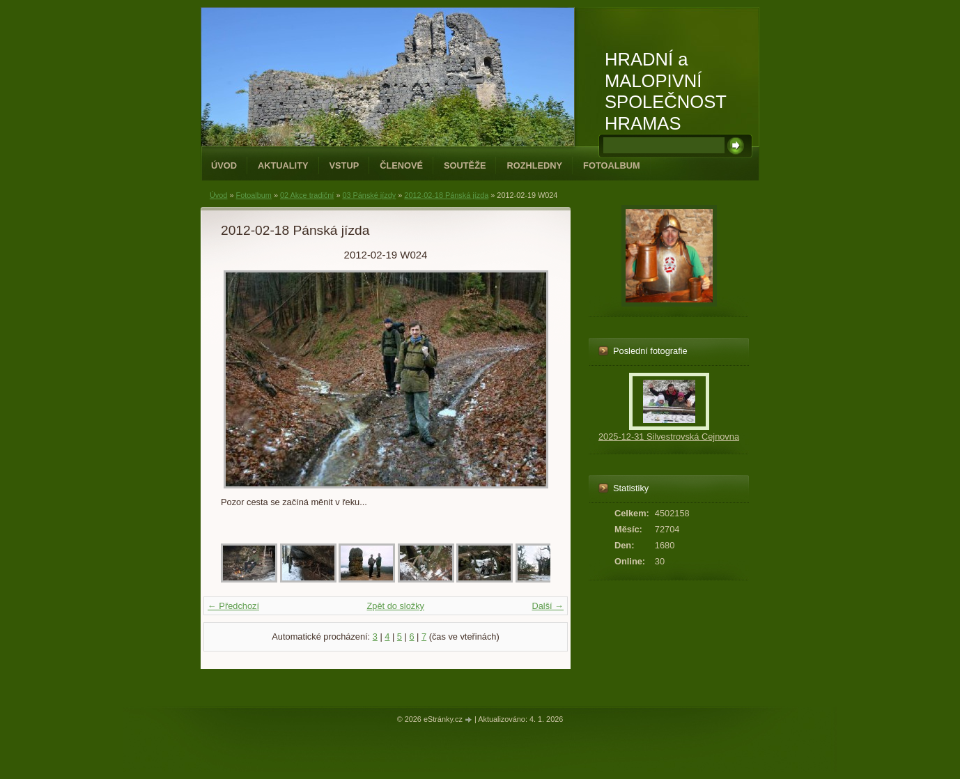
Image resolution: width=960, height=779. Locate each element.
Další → (548, 606)
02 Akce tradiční (307, 195)
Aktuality (283, 165)
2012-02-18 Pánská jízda (446, 195)
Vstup (344, 165)
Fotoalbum (611, 165)
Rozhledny (534, 165)
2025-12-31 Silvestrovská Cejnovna (668, 436)
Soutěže (465, 165)
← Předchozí (233, 606)
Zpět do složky (395, 606)
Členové (401, 165)
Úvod (224, 165)
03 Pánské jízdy (369, 195)
